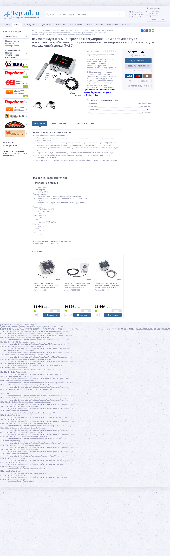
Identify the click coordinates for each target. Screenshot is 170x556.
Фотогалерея (61, 25)
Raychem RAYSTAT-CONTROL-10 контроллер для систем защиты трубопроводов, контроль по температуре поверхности (107, 286)
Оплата (89, 25)
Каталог (17, 25)
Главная (7, 25)
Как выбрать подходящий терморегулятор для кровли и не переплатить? (15, 153)
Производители (30, 25)
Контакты (125, 25)
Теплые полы (16, 36)
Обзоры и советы (76, 25)
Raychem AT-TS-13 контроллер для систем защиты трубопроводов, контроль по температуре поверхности (77, 286)
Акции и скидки (46, 25)
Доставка (99, 25)
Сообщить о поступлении (138, 66)
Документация (112, 25)
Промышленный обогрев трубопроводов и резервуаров (16, 53)
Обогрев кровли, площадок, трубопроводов (16, 43)
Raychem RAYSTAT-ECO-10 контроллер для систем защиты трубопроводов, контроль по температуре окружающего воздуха (46, 287)
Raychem (148, 109)
